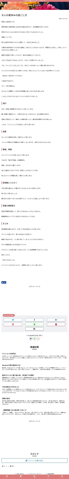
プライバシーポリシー (35, 474)
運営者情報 (50, 474)
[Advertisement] (34, 300)
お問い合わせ (19, 474)
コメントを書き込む (35, 460)
